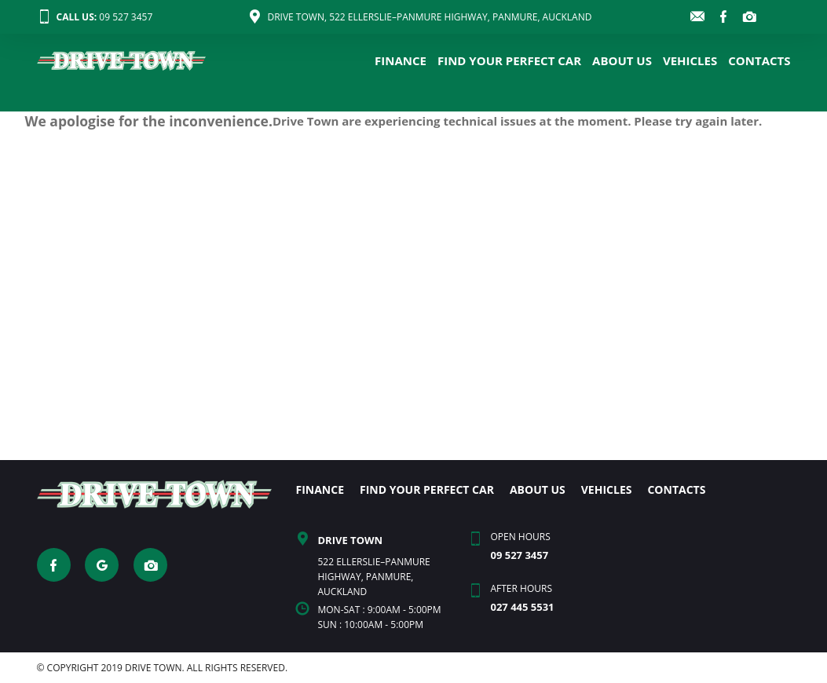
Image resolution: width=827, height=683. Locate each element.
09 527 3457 (95, 17)
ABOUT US (622, 60)
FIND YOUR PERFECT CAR (509, 60)
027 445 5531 (522, 607)
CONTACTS (759, 60)
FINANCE (400, 60)
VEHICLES (690, 60)
